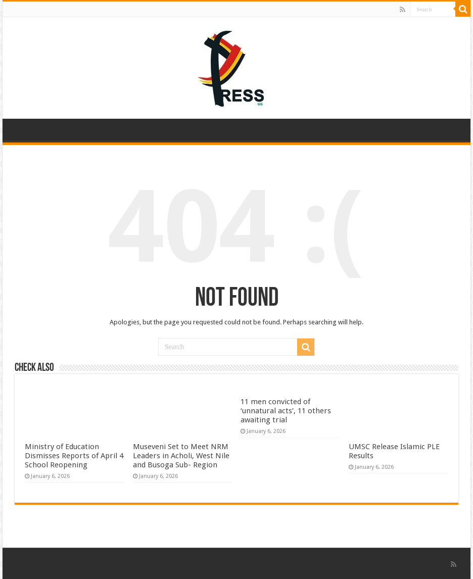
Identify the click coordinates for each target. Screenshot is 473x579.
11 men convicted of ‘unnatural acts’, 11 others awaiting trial (286, 410)
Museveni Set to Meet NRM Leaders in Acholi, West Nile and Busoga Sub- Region (181, 455)
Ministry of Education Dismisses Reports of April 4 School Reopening (74, 455)
